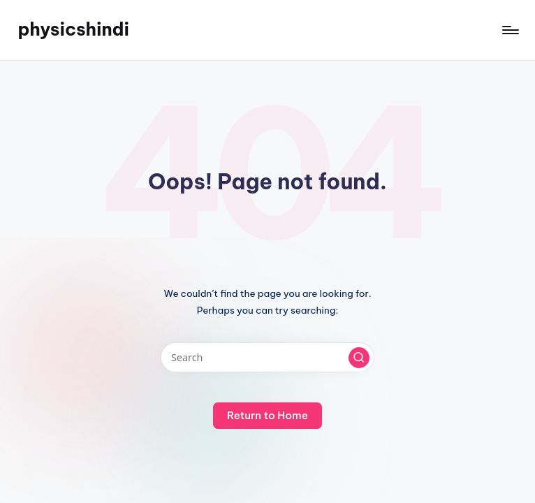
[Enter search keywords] (267, 357)
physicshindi (73, 29)
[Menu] (509, 30)
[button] (359, 357)
